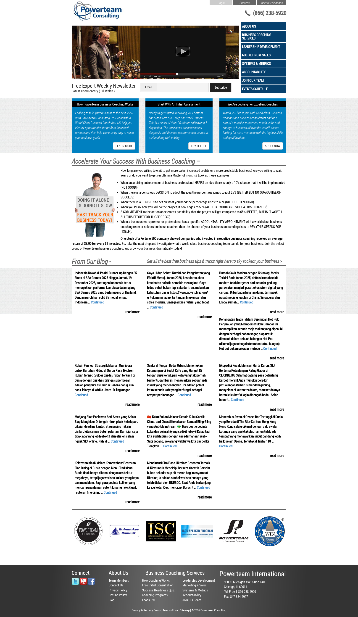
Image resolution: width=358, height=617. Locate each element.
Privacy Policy (118, 590)
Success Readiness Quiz (158, 590)
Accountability (254, 72)
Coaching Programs (155, 595)
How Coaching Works (156, 580)
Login (221, 2)
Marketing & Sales (256, 55)
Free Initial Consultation (157, 585)
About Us (249, 26)
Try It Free (199, 146)
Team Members (119, 580)
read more (132, 311)
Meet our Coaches (272, 2)
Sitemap (185, 610)
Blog (111, 600)
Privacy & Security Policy (146, 610)
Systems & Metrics (256, 63)
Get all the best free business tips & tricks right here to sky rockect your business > (214, 261)
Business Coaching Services (256, 36)
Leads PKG (149, 600)
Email (148, 87)
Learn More (124, 146)
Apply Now (272, 146)
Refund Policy (118, 595)
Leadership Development (261, 46)
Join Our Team (253, 80)
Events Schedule (255, 89)
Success (245, 2)
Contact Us (116, 585)
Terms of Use (170, 610)
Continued (97, 302)
